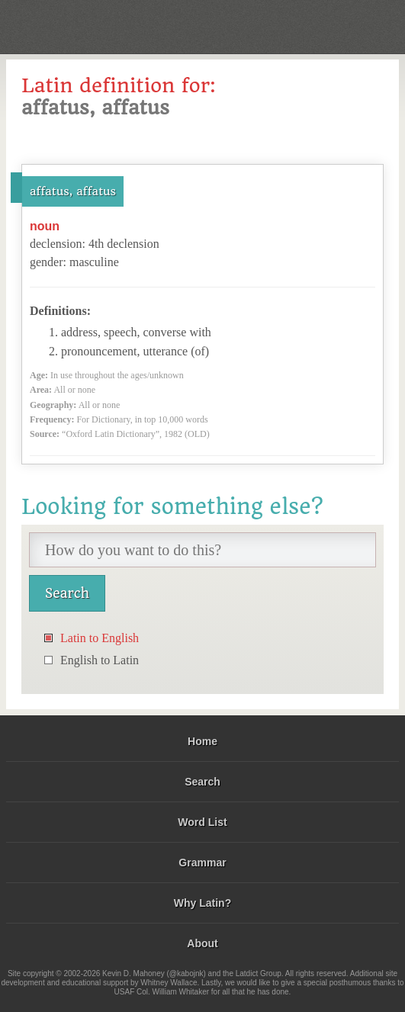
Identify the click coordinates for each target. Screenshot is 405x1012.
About (202, 943)
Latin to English (99, 637)
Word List (202, 822)
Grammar (202, 862)
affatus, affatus (73, 191)
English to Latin (99, 660)
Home (202, 741)
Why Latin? (202, 903)
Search (202, 782)
